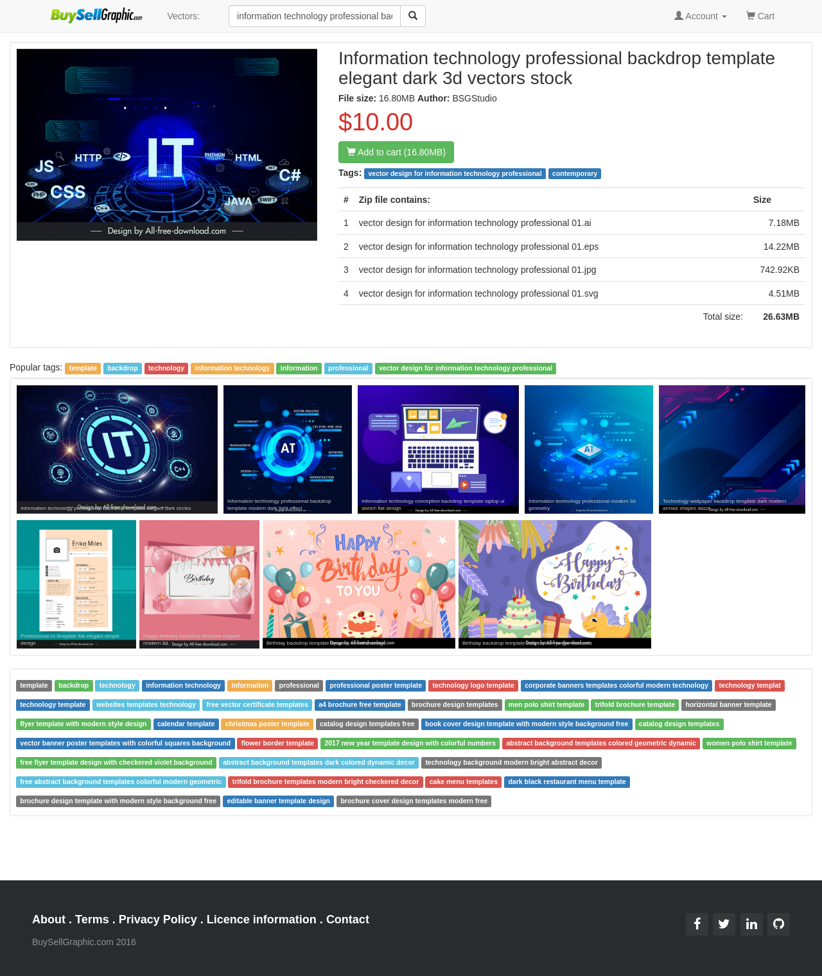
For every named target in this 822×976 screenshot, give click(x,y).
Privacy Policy (158, 919)
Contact (347, 919)
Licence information (262, 919)
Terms (92, 919)
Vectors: (183, 16)
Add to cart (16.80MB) (396, 152)
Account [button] (700, 16)
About (49, 919)
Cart (760, 15)
